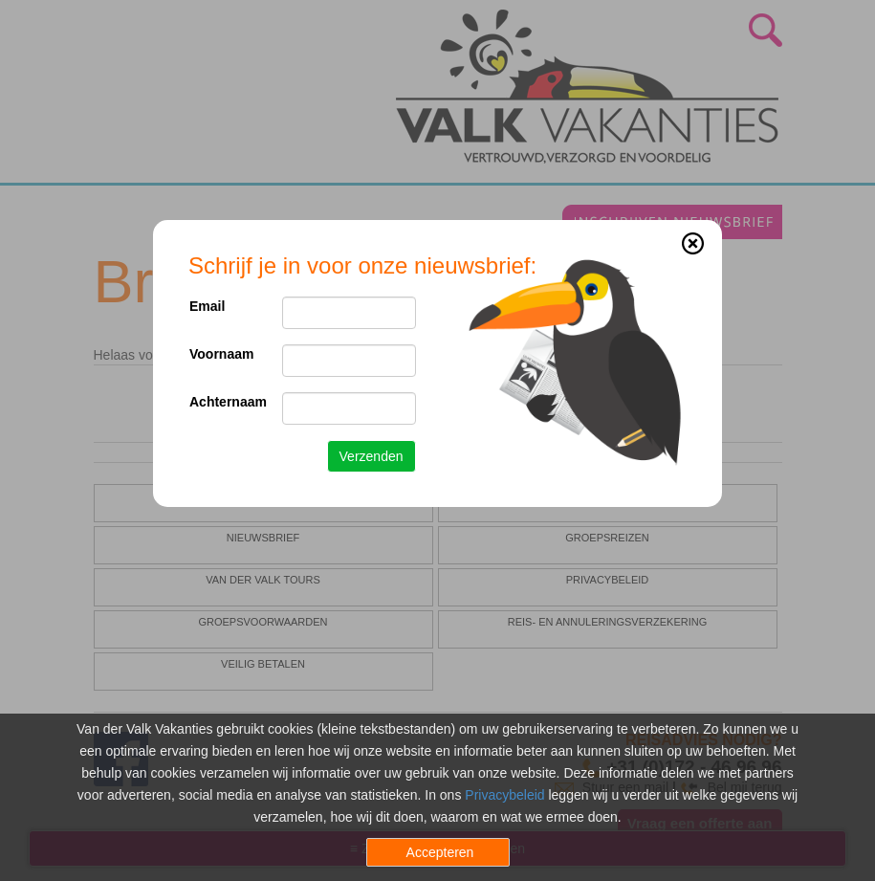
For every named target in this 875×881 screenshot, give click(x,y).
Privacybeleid (504, 795)
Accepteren (440, 852)
